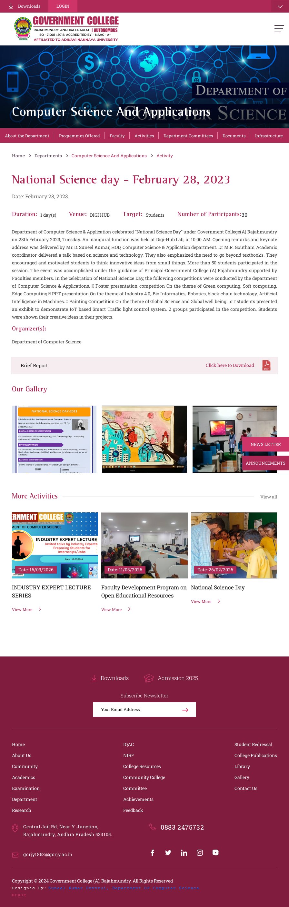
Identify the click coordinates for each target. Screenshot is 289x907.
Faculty (117, 136)
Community (25, 766)
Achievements (138, 799)
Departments (48, 156)
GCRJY (19, 895)
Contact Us (245, 788)
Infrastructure (269, 136)
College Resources (142, 766)
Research (21, 810)
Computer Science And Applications (109, 156)
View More (27, 609)
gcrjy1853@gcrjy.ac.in (48, 854)
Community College (144, 777)
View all (268, 497)
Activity (164, 156)
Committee (135, 788)
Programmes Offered (79, 136)
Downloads (24, 6)
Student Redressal (253, 744)
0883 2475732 (182, 827)
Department (24, 799)
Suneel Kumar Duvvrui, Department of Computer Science (123, 888)
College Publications (255, 755)
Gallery (241, 777)
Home (18, 156)
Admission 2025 (170, 678)
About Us (21, 755)
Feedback (133, 810)
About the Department (27, 136)
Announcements (265, 463)
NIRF (128, 755)
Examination (26, 788)
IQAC (128, 744)
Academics (23, 777)
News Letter (266, 444)
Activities (144, 136)
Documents (234, 136)
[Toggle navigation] (280, 6)
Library (242, 766)
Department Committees (188, 136)
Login (62, 6)
